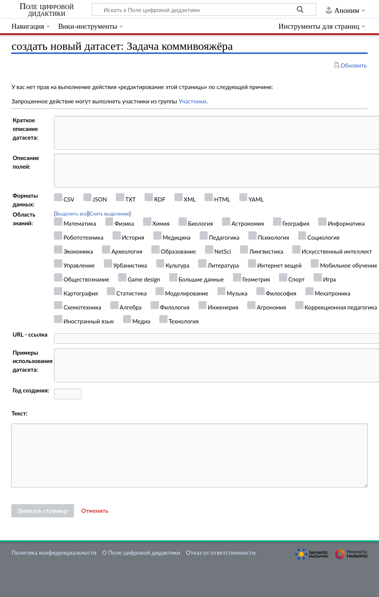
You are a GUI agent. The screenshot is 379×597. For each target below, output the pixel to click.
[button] (95, 511)
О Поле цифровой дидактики (141, 552)
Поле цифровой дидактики (47, 10)
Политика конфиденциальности (53, 552)
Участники (192, 101)
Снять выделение (109, 214)
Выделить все (71, 214)
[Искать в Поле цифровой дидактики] (204, 9)
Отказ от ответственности (221, 552)
